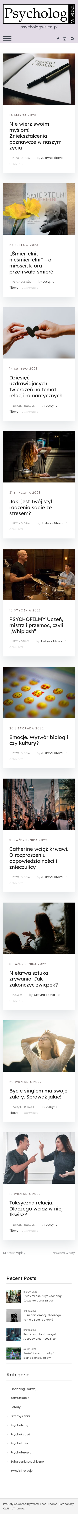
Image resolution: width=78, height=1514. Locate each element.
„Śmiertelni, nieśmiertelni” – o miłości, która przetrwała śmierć (31, 262)
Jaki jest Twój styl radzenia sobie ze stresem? (30, 507)
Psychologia (21, 158)
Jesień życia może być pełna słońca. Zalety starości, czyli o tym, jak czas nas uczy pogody (43, 1356)
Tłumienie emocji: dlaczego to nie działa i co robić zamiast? (42, 1317)
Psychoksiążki (21, 281)
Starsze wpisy (14, 1252)
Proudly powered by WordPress (24, 1504)
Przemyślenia (20, 1416)
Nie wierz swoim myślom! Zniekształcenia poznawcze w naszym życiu (35, 136)
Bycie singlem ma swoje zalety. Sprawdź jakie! (38, 1094)
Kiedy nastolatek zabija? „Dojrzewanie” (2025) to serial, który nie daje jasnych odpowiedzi (43, 1336)
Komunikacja (20, 1398)
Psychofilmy (20, 641)
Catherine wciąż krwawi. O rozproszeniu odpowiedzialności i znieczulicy (38, 858)
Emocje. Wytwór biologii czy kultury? (38, 740)
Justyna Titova (52, 158)
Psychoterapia (21, 1452)
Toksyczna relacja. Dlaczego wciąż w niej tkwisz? (36, 1208)
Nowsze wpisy (63, 1252)
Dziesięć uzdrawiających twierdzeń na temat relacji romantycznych (35, 386)
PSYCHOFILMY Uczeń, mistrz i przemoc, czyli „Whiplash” (36, 625)
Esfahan (64, 1504)
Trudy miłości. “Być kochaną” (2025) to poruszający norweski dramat (43, 1298)
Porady (17, 995)
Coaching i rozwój (23, 1389)
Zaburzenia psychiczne (27, 1461)
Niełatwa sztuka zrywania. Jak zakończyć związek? (33, 979)
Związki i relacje (23, 405)
